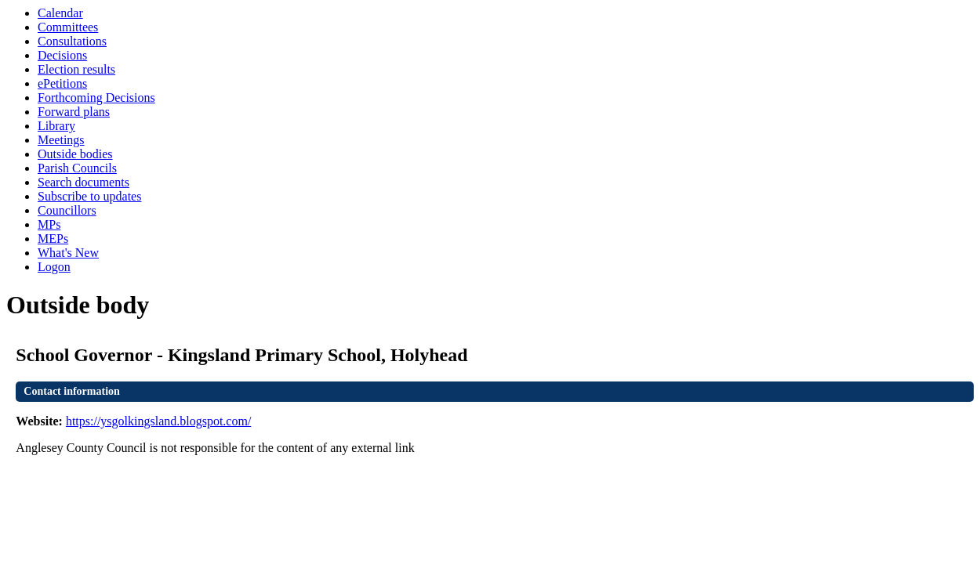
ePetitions (62, 83)
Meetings (61, 139)
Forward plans (74, 111)
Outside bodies (75, 154)
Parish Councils (77, 168)
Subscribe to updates (89, 196)
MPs (49, 224)
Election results (76, 69)
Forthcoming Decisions (96, 97)
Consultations (72, 41)
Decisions (62, 55)
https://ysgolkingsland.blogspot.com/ (158, 421)
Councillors (67, 210)
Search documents (83, 182)
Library (56, 125)
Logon (54, 266)
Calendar (60, 13)
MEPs (53, 238)
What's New (68, 252)
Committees (68, 27)
